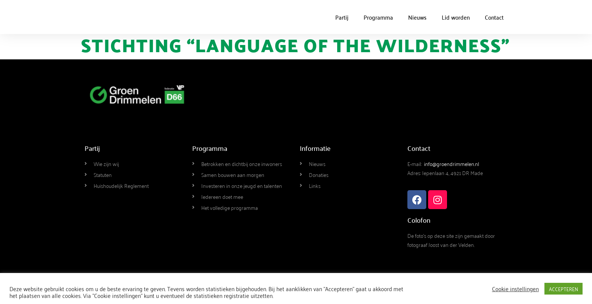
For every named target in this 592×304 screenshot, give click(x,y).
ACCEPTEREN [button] (563, 288)
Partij (341, 17)
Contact (494, 17)
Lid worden (456, 17)
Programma (378, 17)
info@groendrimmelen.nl (451, 163)
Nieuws (417, 17)
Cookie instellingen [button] (515, 288)
